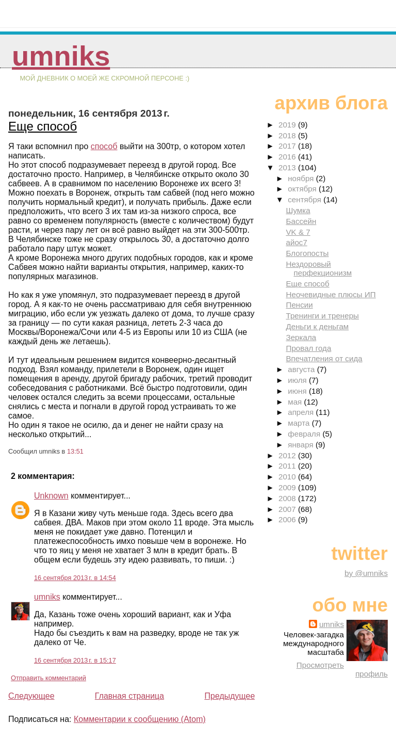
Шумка (298, 210)
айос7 (296, 242)
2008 (288, 498)
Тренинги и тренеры (322, 315)
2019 (288, 124)
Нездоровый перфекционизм (319, 268)
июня (298, 391)
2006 (288, 519)
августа (302, 369)
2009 (288, 487)
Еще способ (42, 126)
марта (299, 423)
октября (303, 188)
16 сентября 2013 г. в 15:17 (75, 660)
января (302, 444)
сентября (305, 199)
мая (296, 401)
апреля (302, 412)
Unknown (51, 495)
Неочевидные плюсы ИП (330, 294)
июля (298, 380)
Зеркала (301, 337)
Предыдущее (229, 696)
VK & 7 (298, 232)
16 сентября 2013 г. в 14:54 (75, 578)
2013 (288, 167)
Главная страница (129, 696)
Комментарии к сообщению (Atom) (140, 719)
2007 (288, 509)
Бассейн (301, 221)
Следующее (31, 696)
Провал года (308, 348)
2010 (288, 476)
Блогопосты (307, 253)
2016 (288, 156)
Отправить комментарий (48, 678)
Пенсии (299, 304)
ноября (302, 178)
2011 (288, 465)
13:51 (75, 451)
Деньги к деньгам (317, 326)
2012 (288, 455)
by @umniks (366, 573)
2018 (288, 135)
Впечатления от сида (324, 358)
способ (104, 146)
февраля (305, 433)
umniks (61, 56)
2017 (288, 145)
